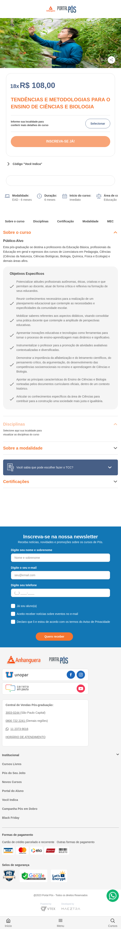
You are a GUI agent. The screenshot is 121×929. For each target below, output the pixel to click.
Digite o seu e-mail (24, 567)
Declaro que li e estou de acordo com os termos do (63, 621)
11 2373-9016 (17, 729)
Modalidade (90, 221)
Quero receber (54, 636)
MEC (110, 221)
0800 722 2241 (16, 720)
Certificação (65, 221)
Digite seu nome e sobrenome (31, 550)
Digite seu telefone (24, 585)
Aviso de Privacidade (96, 621)
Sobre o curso (14, 221)
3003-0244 (13, 712)
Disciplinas (40, 221)
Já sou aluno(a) (27, 606)
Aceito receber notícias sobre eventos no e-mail (47, 614)
